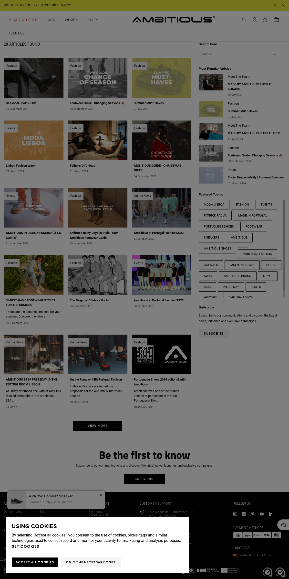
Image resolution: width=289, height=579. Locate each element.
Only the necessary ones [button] (90, 562)
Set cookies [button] (25, 546)
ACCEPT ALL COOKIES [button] (35, 562)
